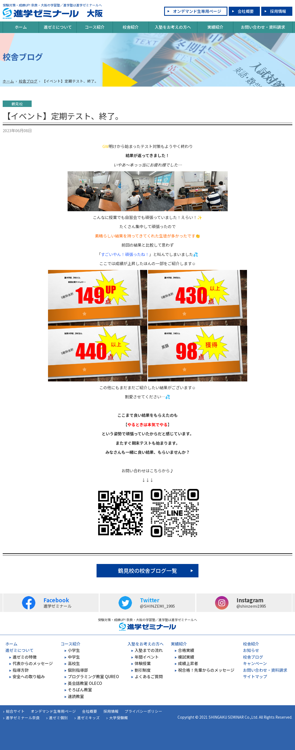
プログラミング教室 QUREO (93, 676)
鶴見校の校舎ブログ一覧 (147, 570)
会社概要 (246, 11)
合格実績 (186, 650)
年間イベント (147, 657)
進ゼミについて (58, 27)
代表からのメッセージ (33, 663)
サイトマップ (255, 676)
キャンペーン (255, 663)
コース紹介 (95, 27)
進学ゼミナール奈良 (23, 717)
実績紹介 (215, 27)
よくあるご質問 (149, 676)
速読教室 (76, 696)
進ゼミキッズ (88, 717)
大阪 (53, 13)
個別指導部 (78, 670)
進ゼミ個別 (58, 717)
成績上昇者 (188, 663)
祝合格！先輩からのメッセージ (206, 670)
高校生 (74, 663)
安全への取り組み (29, 676)
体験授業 (143, 663)
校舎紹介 (131, 27)
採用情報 (278, 11)
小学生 (74, 650)
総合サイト (15, 711)
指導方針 (21, 670)
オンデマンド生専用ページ (197, 11)
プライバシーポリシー (143, 711)
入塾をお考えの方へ (173, 27)
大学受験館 (118, 717)
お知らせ (251, 650)
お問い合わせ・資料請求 (263, 27)
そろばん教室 (80, 689)
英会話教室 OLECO (85, 683)
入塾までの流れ (149, 650)
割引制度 (143, 670)
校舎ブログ (28, 81)
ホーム (21, 27)
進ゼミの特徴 (25, 657)
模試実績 (186, 657)
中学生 (74, 657)
